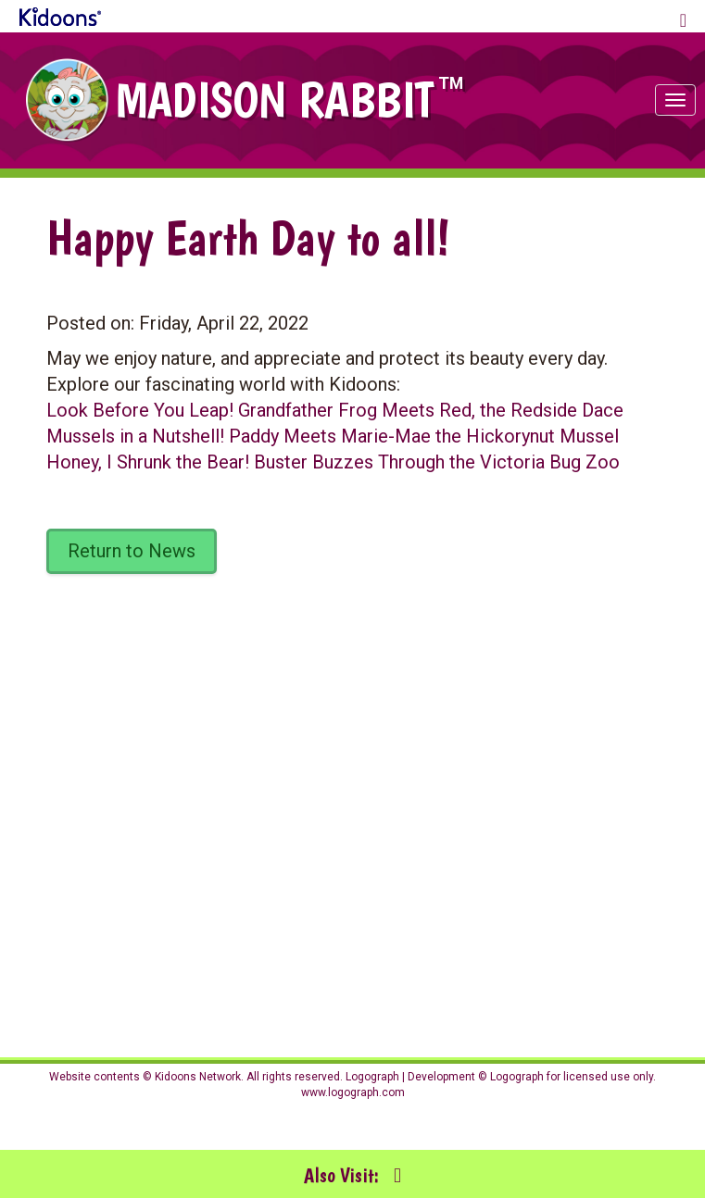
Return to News (131, 551)
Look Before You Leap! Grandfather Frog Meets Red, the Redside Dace (334, 410)
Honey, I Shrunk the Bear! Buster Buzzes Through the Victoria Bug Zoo (333, 462)
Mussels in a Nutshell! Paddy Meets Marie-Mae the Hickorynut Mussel (332, 436)
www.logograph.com (353, 1092)
